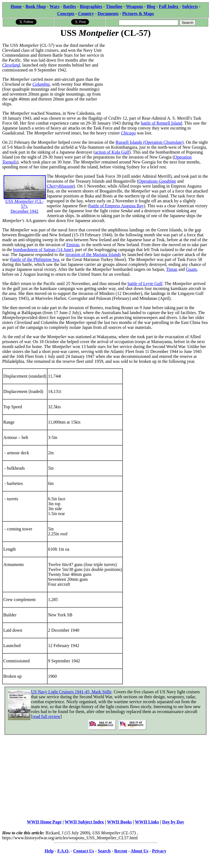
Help (49, 851)
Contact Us (83, 851)
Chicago (128, 133)
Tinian (171, 269)
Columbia (41, 84)
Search (104, 851)
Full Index (169, 6)
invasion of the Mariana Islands (93, 254)
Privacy (159, 851)
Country (86, 13)
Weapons (134, 6)
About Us (139, 851)
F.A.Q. (63, 851)
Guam (191, 269)
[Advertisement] (157, 77)
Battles (69, 6)
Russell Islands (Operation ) (150, 142)
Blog (151, 6)
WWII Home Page (44, 822)
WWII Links (147, 822)
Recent (120, 851)
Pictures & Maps (138, 13)
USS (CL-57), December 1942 (25, 199)
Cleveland (11, 65)
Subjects (190, 6)
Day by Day (173, 822)
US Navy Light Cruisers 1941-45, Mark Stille (71, 691)
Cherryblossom (60, 186)
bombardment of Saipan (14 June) (43, 249)
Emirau (72, 244)
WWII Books (119, 822)
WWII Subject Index (84, 822)
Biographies (91, 6)
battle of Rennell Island (161, 123)
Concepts (65, 13)
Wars (54, 6)
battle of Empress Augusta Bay (116, 205)
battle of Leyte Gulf (144, 283)
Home (16, 6)
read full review (46, 716)
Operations (157, 181)
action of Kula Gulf (112, 152)
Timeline (114, 6)
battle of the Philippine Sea (35, 259)
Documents (108, 13)
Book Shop (36, 6)
